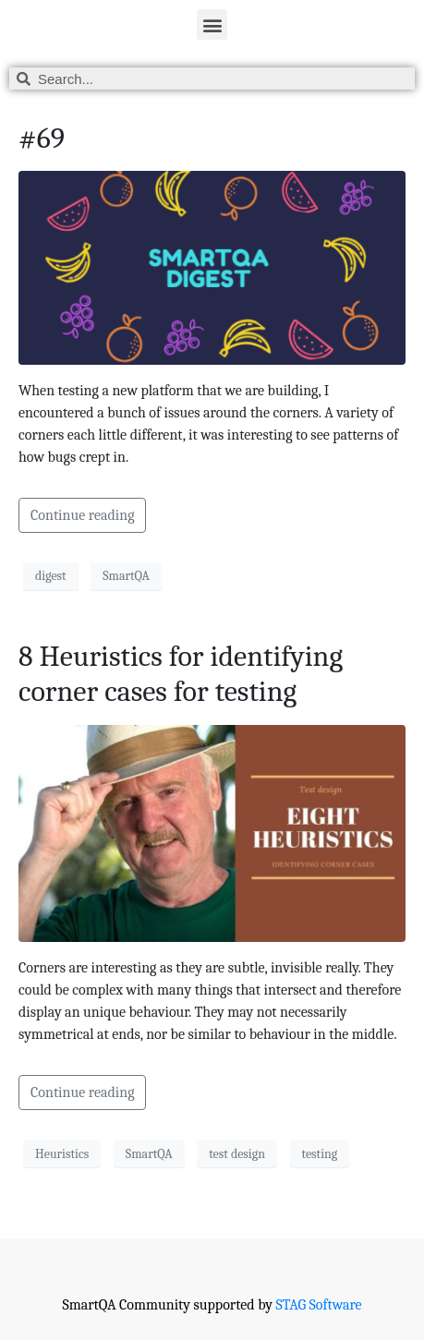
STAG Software (318, 1305)
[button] (212, 24)
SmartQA (126, 576)
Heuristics (62, 1154)
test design (237, 1154)
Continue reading (82, 515)
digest (51, 576)
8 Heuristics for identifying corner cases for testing (180, 673)
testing (320, 1154)
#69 (41, 138)
